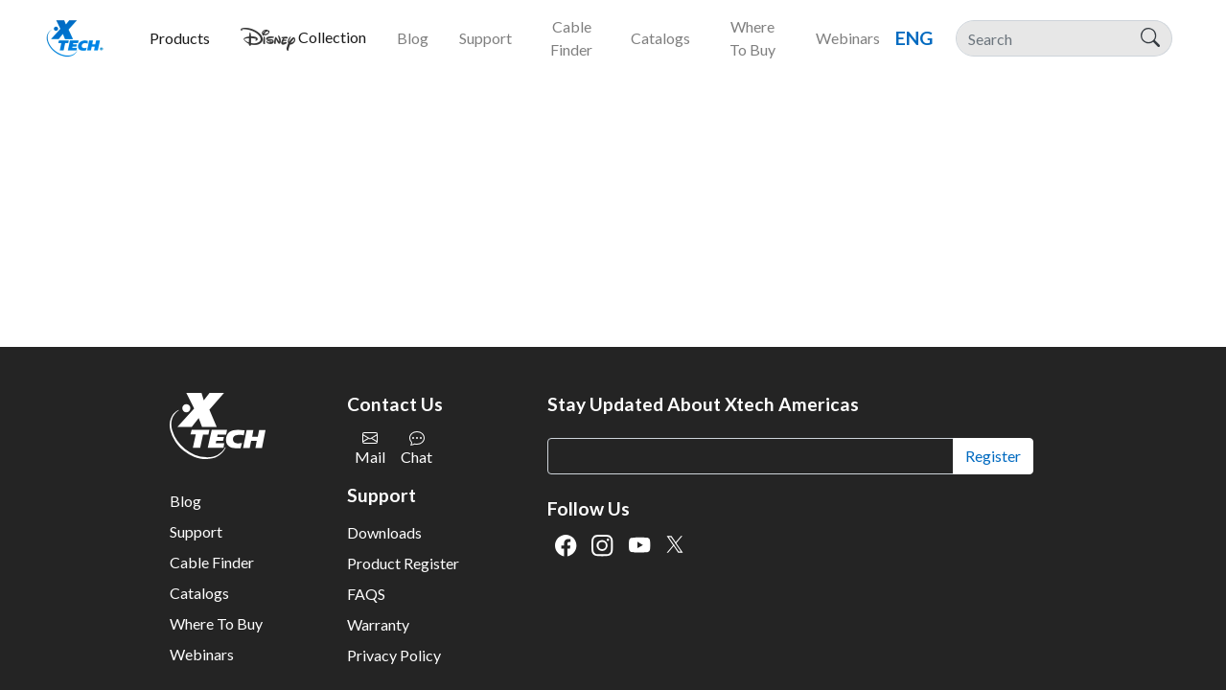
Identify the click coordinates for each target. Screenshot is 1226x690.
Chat (416, 448)
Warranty (378, 624)
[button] (180, 38)
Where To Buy (216, 623)
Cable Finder (212, 562)
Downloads (384, 532)
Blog (185, 501)
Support (196, 531)
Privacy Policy (394, 655)
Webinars (202, 654)
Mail (370, 448)
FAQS (366, 594)
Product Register (403, 563)
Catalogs (199, 593)
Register (993, 456)
